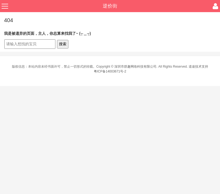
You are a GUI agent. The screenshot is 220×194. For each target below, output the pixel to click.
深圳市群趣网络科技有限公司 (135, 66)
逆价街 (110, 6)
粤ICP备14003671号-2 (110, 71)
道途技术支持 (198, 66)
